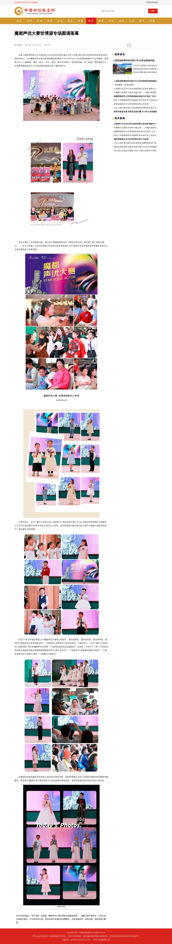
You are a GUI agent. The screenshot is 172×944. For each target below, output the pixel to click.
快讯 (91, 21)
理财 (81, 21)
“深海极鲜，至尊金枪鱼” (124, 85)
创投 (60, 21)
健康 (101, 21)
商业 (70, 21)
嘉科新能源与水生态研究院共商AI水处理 (131, 104)
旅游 (122, 21)
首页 (19, 21)
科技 (50, 21)
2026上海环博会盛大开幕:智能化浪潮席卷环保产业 (135, 108)
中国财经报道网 (85, 932)
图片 (142, 21)
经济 (29, 21)
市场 (40, 21)
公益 (132, 21)
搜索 (153, 11)
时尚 (111, 21)
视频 (152, 21)
